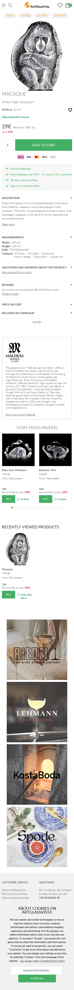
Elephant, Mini (47, 470)
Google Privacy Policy (53, 961)
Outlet (37, 322)
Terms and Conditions (14, 893)
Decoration (40, 256)
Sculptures (48, 253)
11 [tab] (47, 510)
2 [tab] (16, 510)
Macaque (7, 569)
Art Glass (19, 253)
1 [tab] (12, 510)
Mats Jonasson (23, 102)
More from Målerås (37, 428)
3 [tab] (19, 510)
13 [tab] (54, 510)
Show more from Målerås (20, 414)
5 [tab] (26, 510)
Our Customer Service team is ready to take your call (55, 894)
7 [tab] (33, 510)
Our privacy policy (30, 961)
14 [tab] (57, 510)
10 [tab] (43, 510)
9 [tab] (40, 510)
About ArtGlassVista (14, 890)
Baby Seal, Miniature (14, 470)
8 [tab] (36, 510)
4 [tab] (22, 510)
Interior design (22, 256)
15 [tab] (61, 510)
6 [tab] (29, 510)
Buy (8, 499)
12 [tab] (50, 510)
